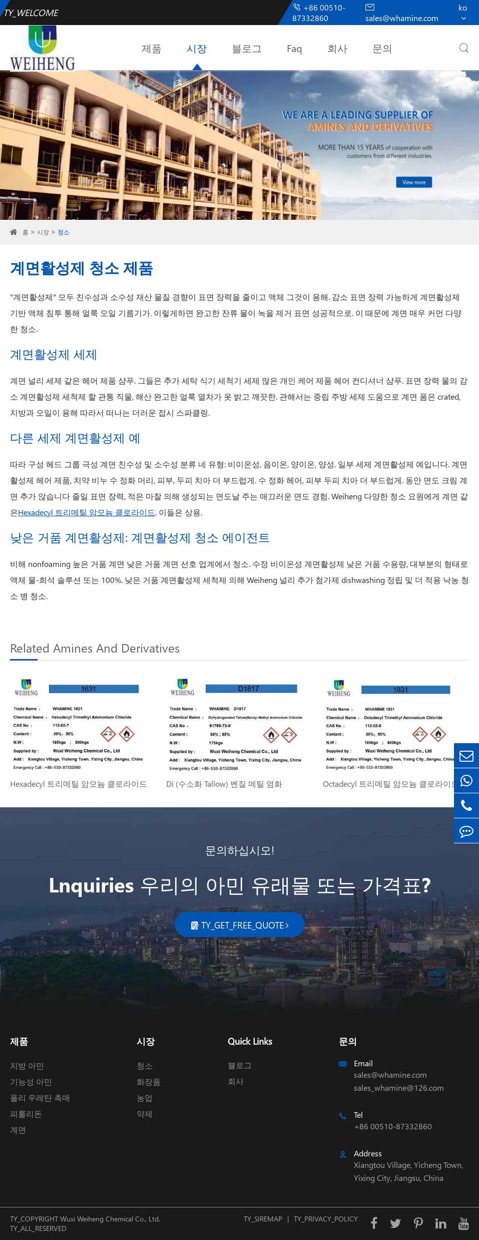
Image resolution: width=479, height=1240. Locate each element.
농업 (145, 1097)
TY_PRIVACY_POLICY (326, 1218)
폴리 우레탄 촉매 (40, 1097)
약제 (145, 1113)
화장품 (149, 1081)
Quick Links (250, 1041)
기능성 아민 (31, 1081)
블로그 (247, 48)
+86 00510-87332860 (318, 12)
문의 (382, 48)
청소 (64, 232)
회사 (337, 48)
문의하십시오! (239, 849)
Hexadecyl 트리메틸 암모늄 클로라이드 (86, 512)
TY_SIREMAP (263, 1218)
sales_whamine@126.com (399, 1087)
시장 (197, 48)
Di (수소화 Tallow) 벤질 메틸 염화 (224, 783)
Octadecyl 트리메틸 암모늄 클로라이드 (391, 783)
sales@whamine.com (401, 13)
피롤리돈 (26, 1113)
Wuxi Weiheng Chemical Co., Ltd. (110, 1218)
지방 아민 (27, 1065)
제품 (152, 48)
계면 (18, 1129)
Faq (294, 48)
